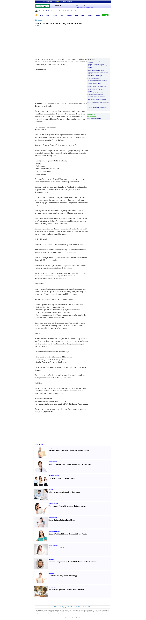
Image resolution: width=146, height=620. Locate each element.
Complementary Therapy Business (95, 94)
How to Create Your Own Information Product (98, 76)
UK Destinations (99, 611)
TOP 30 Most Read (60, 6)
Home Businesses (53, 517)
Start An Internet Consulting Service (96, 70)
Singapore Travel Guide (82, 611)
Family (82, 15)
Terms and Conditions (77, 617)
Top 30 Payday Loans (51, 10)
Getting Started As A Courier (79, 450)
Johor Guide (44, 612)
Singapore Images (89, 610)
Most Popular (39, 445)
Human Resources (53, 545)
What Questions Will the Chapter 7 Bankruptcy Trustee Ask (69, 464)
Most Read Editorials (74, 607)
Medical (55, 15)
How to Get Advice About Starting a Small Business (58, 23)
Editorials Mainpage (60, 607)
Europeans (101, 612)
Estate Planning (53, 461)
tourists (77, 612)
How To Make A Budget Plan (94, 118)
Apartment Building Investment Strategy (63, 576)
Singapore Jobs (38, 614)
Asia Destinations (64, 611)
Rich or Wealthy (54, 534)
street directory (75, 610)
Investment (51, 573)
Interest (98, 15)
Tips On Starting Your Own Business (96, 69)
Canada (91, 612)
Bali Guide (89, 611)
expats (73, 612)
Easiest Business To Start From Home (62, 520)
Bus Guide (58, 611)
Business (90, 15)
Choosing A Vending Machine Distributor (97, 92)
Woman (105, 15)
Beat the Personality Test (75, 590)
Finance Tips (42, 10)
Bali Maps (93, 611)
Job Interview (52, 587)
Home (76, 15)
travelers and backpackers (67, 612)
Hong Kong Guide (50, 612)
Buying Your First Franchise (94, 78)
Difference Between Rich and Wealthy (74, 534)
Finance (51, 489)
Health (47, 15)
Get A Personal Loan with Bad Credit (84, 7)
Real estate (96, 610)
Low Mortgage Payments (74, 10)
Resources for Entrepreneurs (94, 83)
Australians (107, 612)
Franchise (90, 61)
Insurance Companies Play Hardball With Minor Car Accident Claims (73, 562)
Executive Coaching (54, 475)
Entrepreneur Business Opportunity (96, 72)
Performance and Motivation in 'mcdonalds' (64, 548)
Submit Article (86, 607)
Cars (61, 15)
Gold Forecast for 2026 (62, 10)
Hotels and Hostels (82, 610)
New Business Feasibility (93, 88)
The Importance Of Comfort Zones (95, 85)
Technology (69, 15)
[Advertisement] (51, 43)
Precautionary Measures (98, 64)
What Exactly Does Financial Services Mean (64, 492)
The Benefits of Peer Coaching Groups (62, 478)
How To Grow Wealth (54, 531)
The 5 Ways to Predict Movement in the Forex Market (67, 506)
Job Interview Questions (57, 590)
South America (95, 612)
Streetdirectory (69, 617)
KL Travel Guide (106, 611)
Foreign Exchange (53, 503)
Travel (41, 15)
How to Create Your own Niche (95, 75)
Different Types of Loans (82, 5)
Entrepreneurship (53, 447)
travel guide (72, 611)
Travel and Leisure (47, 610)
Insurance (51, 559)
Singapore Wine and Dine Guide (49, 611)
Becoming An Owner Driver (58, 450)
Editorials (38, 20)
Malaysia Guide (38, 612)
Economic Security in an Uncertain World (97, 86)
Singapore (57, 1)
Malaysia (69, 1)
